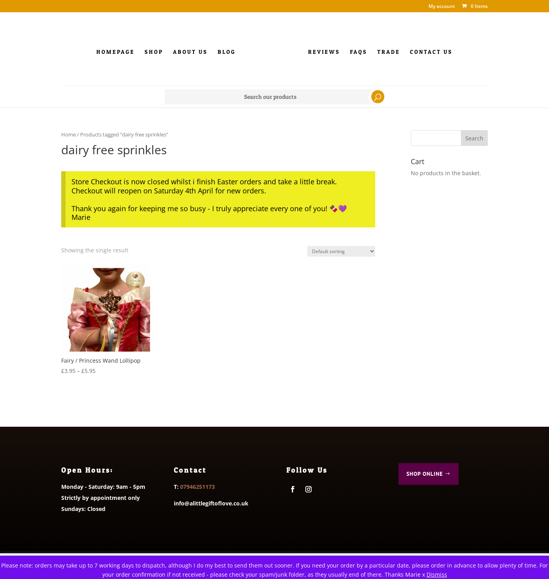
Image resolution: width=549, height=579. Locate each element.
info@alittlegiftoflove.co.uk (211, 503)
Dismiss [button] (437, 574)
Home (68, 134)
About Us (190, 52)
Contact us (431, 52)
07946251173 (197, 486)
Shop (154, 52)
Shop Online (424, 473)
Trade (388, 52)
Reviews (324, 52)
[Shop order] (341, 251)
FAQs (358, 52)
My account (442, 6)
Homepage (115, 52)
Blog (227, 52)
